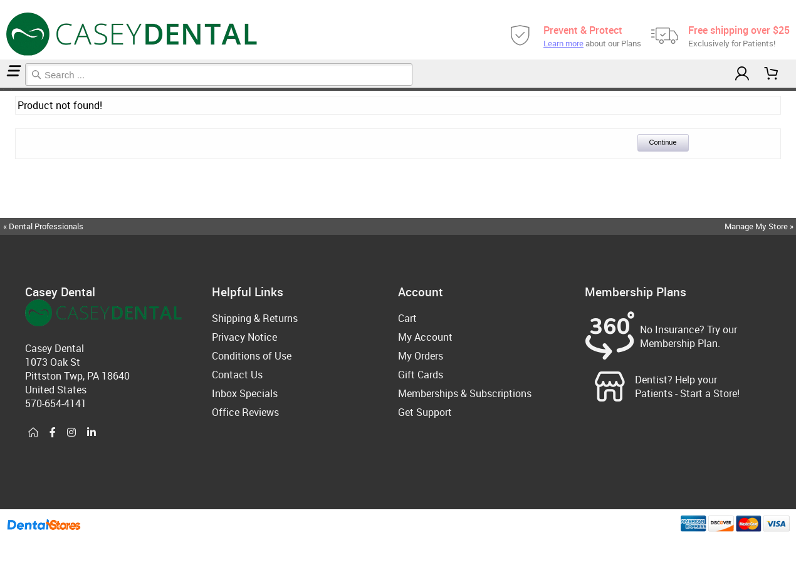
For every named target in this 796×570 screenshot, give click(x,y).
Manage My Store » (760, 226)
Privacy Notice (244, 337)
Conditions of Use (251, 356)
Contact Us (237, 374)
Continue (663, 142)
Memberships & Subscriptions (465, 393)
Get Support (425, 412)
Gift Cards (420, 374)
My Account (425, 337)
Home (2, 89)
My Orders (420, 356)
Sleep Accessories (7, 89)
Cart (407, 318)
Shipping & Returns (255, 318)
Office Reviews (245, 412)
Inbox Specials (245, 393)
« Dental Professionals (43, 226)
